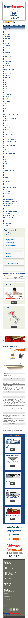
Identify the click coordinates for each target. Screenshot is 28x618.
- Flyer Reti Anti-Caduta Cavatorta (12, 263)
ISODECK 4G (7, 82)
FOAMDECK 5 (7, 59)
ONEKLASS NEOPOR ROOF (10, 139)
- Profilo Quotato (7, 231)
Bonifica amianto (9, 217)
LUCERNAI (7, 210)
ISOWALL (6, 98)
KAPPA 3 (6, 47)
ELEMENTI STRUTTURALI (10, 577)
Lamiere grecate (9, 154)
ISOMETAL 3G (7, 34)
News (5, 605)
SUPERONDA (7, 63)
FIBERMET (7, 116)
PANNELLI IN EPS (8, 573)
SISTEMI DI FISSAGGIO (9, 215)
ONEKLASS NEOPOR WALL (10, 141)
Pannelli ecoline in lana (11, 114)
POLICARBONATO (8, 213)
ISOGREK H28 (7, 65)
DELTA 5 (6, 40)
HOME (14, 9)
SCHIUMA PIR (8, 585)
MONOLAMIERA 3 (8, 49)
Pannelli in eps (8, 137)
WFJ (5, 149)
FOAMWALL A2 (8, 96)
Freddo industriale (9, 145)
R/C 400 (6, 163)
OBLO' (6, 208)
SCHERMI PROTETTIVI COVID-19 (11, 203)
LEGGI (12, 449)
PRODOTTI (14, 12)
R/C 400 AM (7, 195)
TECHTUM (7, 111)
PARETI (6, 569)
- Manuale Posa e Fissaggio (10, 245)
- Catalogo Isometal (8, 234)
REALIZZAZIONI (14, 14)
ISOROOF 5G (7, 58)
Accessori (6, 206)
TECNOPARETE (8, 94)
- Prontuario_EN (8, 254)
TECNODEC (7, 196)
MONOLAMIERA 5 (8, 56)
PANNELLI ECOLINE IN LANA (10, 572)
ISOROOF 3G (7, 50)
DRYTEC (6, 172)
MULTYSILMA (7, 179)
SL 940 (6, 165)
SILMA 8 (6, 175)
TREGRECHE (7, 32)
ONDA (6, 103)
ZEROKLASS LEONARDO (10, 134)
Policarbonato (8, 199)
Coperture (6, 29)
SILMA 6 (6, 174)
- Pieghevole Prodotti (9, 239)
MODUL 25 (7, 184)
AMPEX (6, 189)
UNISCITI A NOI (8, 563)
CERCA (14, 326)
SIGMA (6, 86)
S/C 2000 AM (7, 193)
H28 (5, 166)
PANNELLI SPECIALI (9, 571)
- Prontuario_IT (8, 253)
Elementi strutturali (9, 187)
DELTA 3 (6, 31)
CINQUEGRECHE (8, 41)
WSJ (5, 147)
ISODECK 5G (7, 84)
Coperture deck (8, 69)
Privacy (6, 604)
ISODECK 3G (7, 80)
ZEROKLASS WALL (8, 131)
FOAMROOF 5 (7, 45)
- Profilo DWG (7, 232)
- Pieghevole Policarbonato (10, 242)
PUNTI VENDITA (14, 11)
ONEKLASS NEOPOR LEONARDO (11, 143)
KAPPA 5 (6, 54)
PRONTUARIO (7, 590)
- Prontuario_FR (8, 256)
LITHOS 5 (6, 122)
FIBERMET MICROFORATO (10, 118)
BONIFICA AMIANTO (9, 580)
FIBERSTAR (7, 120)
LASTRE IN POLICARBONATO (11, 201)
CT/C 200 (6, 157)
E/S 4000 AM (7, 191)
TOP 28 (6, 67)
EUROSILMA (7, 181)
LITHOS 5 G (7, 125)
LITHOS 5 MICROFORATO (10, 123)
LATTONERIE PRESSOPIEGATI (11, 211)
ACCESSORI (7, 579)
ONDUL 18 (7, 183)
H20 (5, 168)
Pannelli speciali (9, 106)
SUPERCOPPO (8, 61)
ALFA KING (7, 151)
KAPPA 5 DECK (8, 73)
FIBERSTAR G (7, 129)
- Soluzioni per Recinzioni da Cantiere (12, 243)
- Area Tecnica (8, 269)
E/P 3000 (6, 156)
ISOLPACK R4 (7, 36)
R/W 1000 (6, 159)
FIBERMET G (7, 127)
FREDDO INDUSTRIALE (9, 574)
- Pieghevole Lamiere (9, 240)
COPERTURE (15, 25)
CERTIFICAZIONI (14, 15)
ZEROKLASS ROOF (8, 132)
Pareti (5, 88)
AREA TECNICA (14, 18)
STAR (6, 100)
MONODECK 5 (7, 77)
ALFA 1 (6, 91)
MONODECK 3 (7, 75)
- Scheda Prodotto (7, 233)
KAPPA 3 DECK (8, 71)
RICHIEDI (14, 302)
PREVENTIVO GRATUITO (13, 17)
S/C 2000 (6, 161)
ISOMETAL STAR (8, 101)
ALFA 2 (6, 92)
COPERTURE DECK (9, 568)
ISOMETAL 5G (7, 43)
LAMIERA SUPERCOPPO (10, 170)
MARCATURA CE (8, 584)
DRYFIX (6, 110)
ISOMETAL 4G (7, 38)
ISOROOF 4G (7, 52)
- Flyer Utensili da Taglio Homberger (12, 261)
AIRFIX (6, 108)
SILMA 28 (6, 177)
